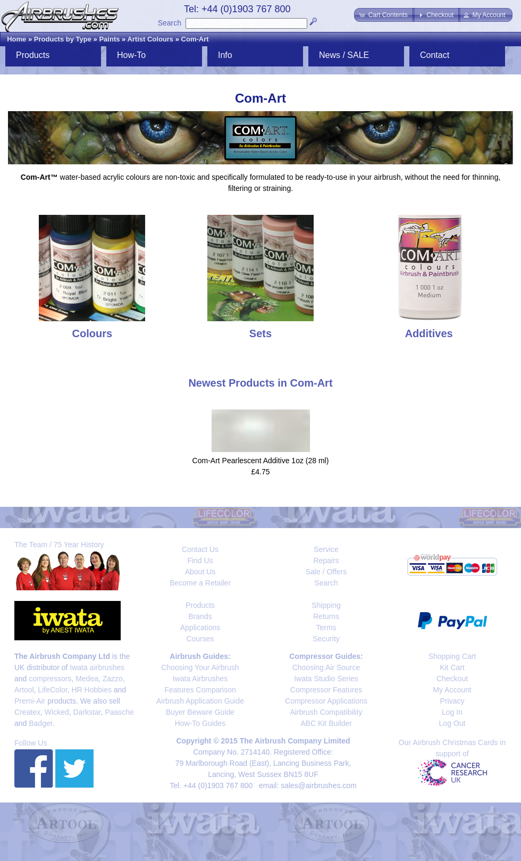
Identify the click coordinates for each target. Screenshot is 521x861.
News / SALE (344, 55)
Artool (24, 690)
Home (16, 39)
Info (225, 55)
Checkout (452, 678)
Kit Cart (452, 667)
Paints (109, 39)
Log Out (452, 723)
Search (169, 23)
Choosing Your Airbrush (200, 667)
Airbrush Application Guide (200, 701)
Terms (326, 627)
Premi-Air (29, 701)
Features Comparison (200, 690)
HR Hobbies (91, 690)
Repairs (326, 560)
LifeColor (52, 690)
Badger (40, 723)
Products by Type (62, 39)
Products (32, 55)
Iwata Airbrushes (200, 678)
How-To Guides (200, 723)
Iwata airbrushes (97, 667)
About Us (200, 571)
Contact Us (200, 549)
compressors (50, 678)
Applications (200, 627)
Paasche (119, 712)
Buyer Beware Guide (200, 712)
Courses (200, 638)
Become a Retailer (200, 583)
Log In (452, 712)
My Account (452, 690)
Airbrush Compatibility (326, 712)
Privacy (452, 701)
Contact (434, 55)
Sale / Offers (326, 571)
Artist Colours (150, 39)
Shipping (326, 605)
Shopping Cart (452, 656)
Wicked (57, 712)
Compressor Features (326, 690)
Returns (326, 616)
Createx (27, 712)
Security (326, 638)
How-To (131, 55)
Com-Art (195, 39)
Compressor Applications (326, 701)
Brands (200, 616)
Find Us (200, 560)
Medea (86, 678)
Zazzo (113, 678)
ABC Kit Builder (325, 723)
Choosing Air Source (326, 667)
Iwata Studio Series (326, 678)
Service (326, 549)
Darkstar (87, 712)
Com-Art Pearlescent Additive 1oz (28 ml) (260, 460)
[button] (384, 15)
